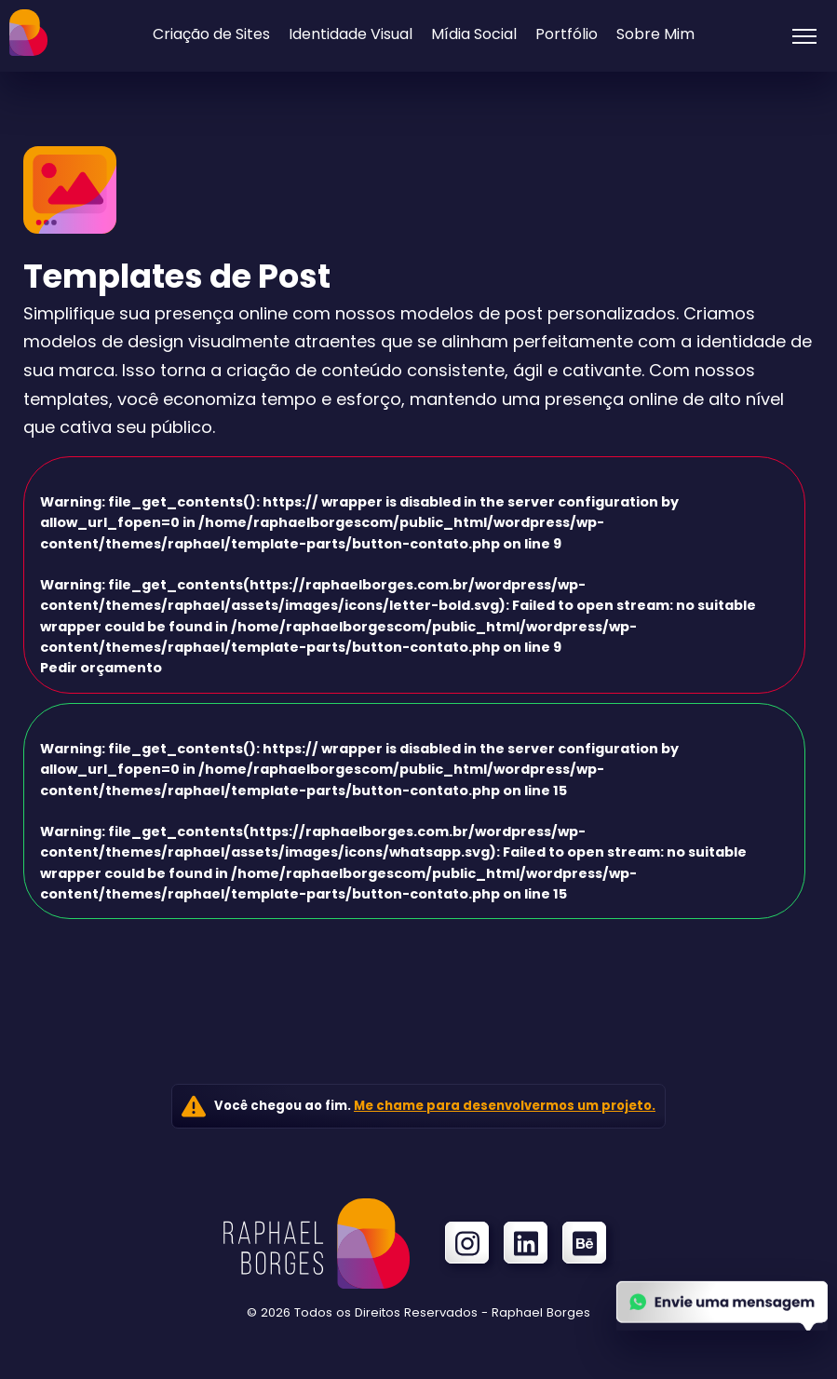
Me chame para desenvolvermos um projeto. (504, 1106)
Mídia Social (474, 34)
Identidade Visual (350, 34)
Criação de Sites (211, 34)
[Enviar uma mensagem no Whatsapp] (722, 1325)
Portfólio (566, 34)
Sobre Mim (655, 34)
